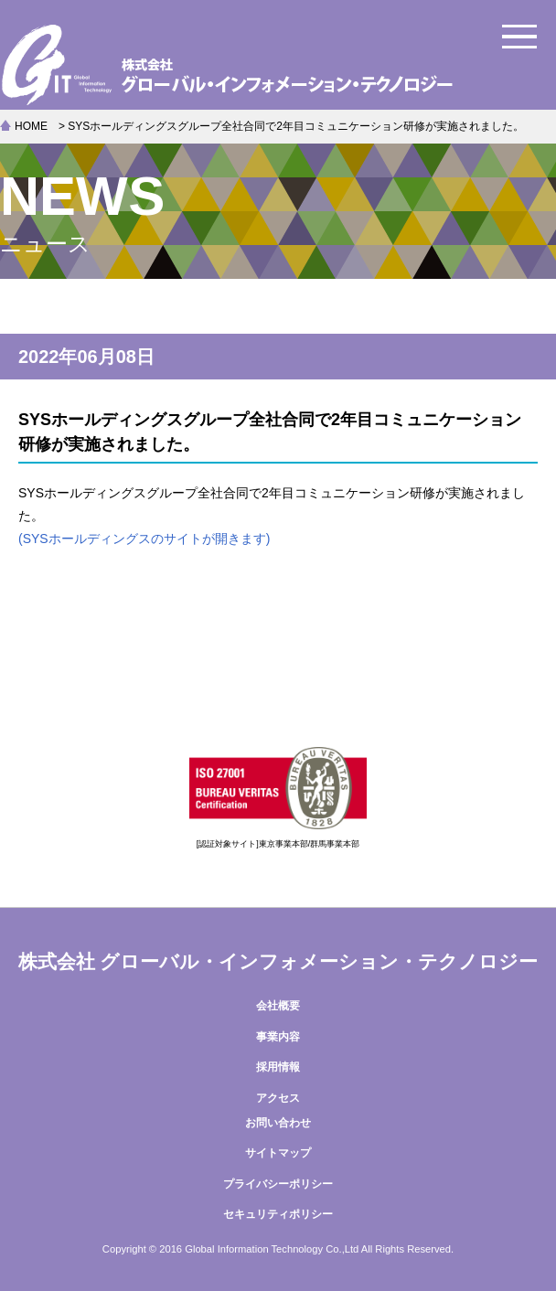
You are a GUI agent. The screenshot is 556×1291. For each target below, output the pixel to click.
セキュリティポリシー (278, 1214)
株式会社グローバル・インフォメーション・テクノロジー (278, 64)
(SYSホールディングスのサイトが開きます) (144, 538)
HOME (31, 126)
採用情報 (278, 1067)
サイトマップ (278, 1153)
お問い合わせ (278, 1122)
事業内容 (278, 1036)
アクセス (278, 1098)
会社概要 (278, 1005)
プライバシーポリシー (278, 1184)
